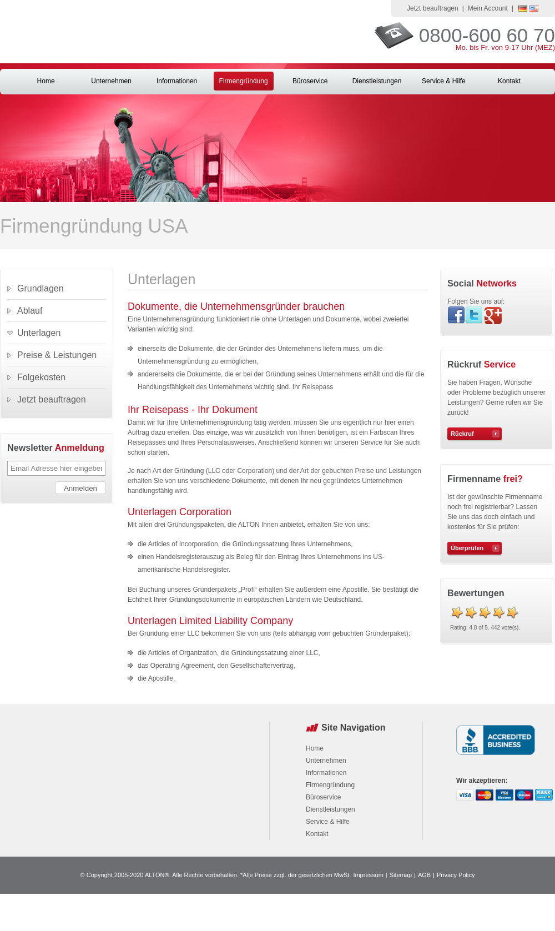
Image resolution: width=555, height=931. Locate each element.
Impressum (368, 875)
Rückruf (462, 433)
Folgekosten (41, 377)
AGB (424, 875)
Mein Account (488, 8)
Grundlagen (40, 288)
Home (46, 81)
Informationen (177, 81)
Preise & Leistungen (57, 355)
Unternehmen (111, 81)
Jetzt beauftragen (432, 8)
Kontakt (509, 81)
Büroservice (309, 81)
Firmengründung (243, 81)
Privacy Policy (456, 875)
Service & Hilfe (444, 81)
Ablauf (29, 310)
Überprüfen (467, 548)
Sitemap (401, 875)
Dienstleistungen (377, 81)
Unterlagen (38, 333)
